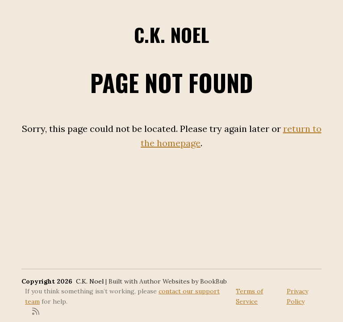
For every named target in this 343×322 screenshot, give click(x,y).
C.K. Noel (171, 34)
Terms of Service (249, 296)
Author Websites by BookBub (183, 281)
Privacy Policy (297, 296)
